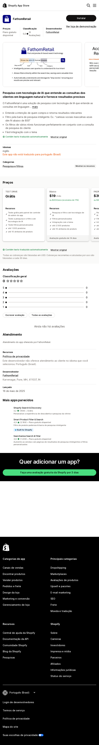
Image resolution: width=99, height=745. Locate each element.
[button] (49, 410)
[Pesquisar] (88, 5)
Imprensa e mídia (61, 651)
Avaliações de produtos (64, 580)
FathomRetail (52, 32)
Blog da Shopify (12, 651)
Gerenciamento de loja (16, 604)
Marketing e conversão (16, 598)
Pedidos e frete (12, 586)
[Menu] (94, 5)
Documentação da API (15, 639)
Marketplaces (59, 574)
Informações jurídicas (63, 669)
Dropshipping (58, 567)
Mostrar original (59, 137)
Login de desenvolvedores (18, 702)
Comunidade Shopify (15, 645)
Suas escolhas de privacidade (20, 735)
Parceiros (56, 657)
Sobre (54, 632)
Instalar (81, 18)
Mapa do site (10, 726)
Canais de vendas (13, 567)
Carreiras (56, 639)
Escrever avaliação (15, 315)
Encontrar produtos (14, 574)
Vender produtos (13, 580)
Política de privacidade (16, 356)
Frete (54, 604)
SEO (53, 598)
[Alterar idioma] (22, 692)
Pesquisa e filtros (13, 166)
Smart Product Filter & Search (28, 419)
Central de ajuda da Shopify (19, 632)
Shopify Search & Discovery (27, 408)
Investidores (58, 645)
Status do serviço (61, 676)
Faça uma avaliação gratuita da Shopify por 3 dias (49, 472)
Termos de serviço (14, 710)
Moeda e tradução (61, 611)
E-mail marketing (61, 592)
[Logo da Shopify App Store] (16, 5)
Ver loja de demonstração (81, 26)
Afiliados (56, 663)
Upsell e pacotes (61, 586)
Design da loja (11, 592)
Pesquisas (9, 657)
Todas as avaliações (42, 315)
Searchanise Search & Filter (27, 436)
